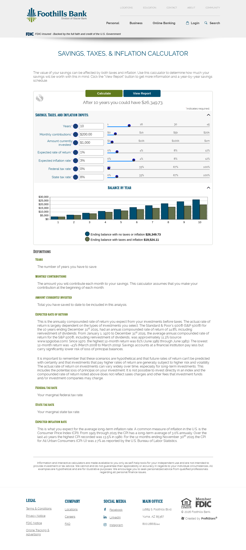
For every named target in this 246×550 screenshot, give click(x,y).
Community (213, 7)
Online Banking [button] (164, 23)
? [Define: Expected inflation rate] (75, 160)
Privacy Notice (35, 515)
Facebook (116, 509)
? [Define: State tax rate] (75, 177)
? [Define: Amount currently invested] (75, 142)
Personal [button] (112, 23)
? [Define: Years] (75, 126)
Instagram (116, 525)
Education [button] (149, 7)
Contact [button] (172, 7)
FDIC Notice (34, 523)
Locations (126, 7)
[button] (192, 23)
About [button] (191, 7)
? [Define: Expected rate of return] (75, 152)
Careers (70, 516)
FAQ (67, 523)
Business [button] (136, 23)
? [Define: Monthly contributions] (75, 134)
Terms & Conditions (39, 508)
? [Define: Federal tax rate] (75, 169)
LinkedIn (115, 517)
